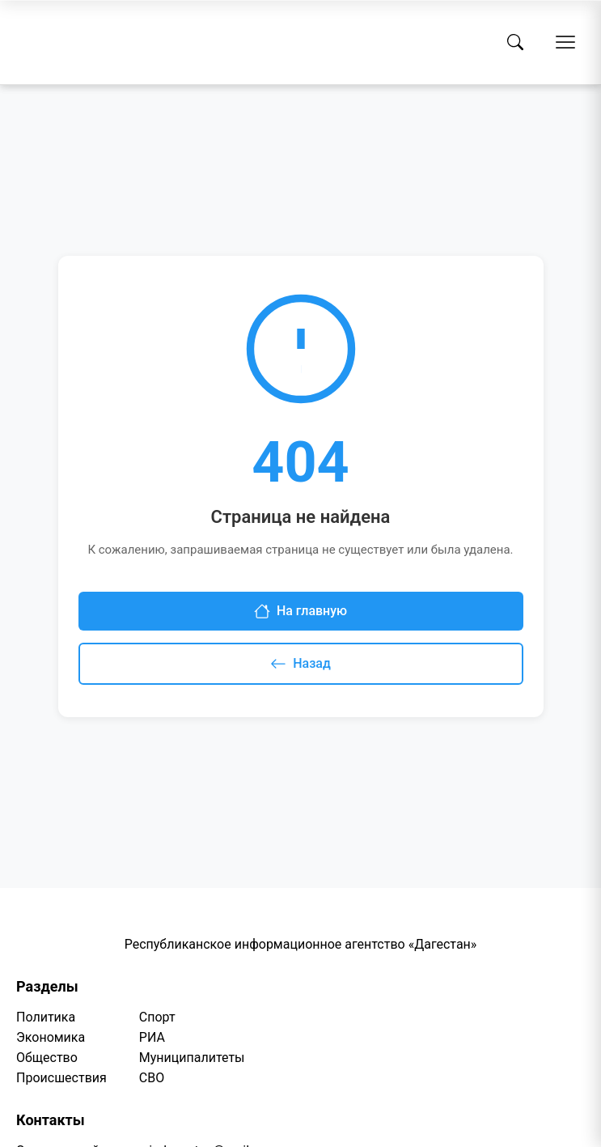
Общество (47, 1057)
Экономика (50, 1037)
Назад (300, 664)
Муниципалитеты (192, 1057)
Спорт (157, 1017)
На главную (300, 611)
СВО (151, 1077)
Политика (45, 1017)
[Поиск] (515, 42)
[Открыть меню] (565, 42)
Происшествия (61, 1077)
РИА (152, 1037)
